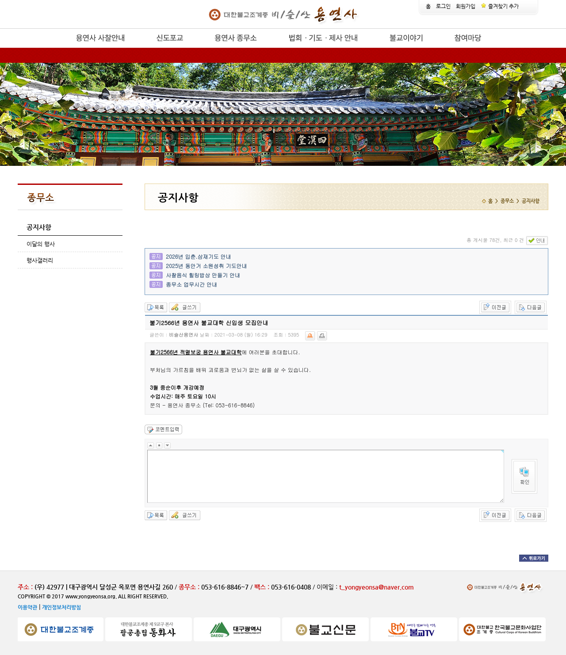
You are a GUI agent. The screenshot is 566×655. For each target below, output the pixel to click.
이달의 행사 (41, 244)
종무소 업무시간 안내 (191, 284)
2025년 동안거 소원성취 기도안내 (206, 265)
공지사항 (39, 227)
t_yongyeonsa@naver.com (376, 586)
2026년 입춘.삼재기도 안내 (198, 256)
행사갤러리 (40, 260)
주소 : (25, 586)
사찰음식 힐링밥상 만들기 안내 (203, 275)
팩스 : (262, 586)
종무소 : (190, 586)
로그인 (443, 6)
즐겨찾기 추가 (500, 6)
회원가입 (465, 6)
